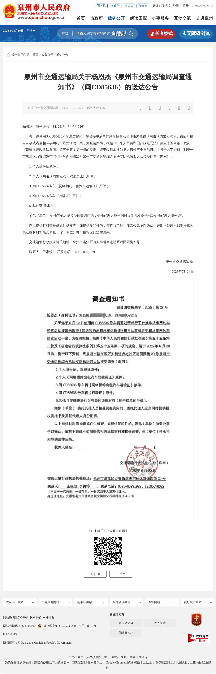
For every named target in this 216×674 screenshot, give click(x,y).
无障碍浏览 (196, 33)
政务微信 (160, 623)
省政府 (115, 5)
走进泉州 (204, 18)
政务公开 (116, 18)
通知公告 (62, 54)
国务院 (101, 5)
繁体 (156, 5)
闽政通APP (126, 633)
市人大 (129, 5)
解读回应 (138, 18)
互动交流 (182, 18)
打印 (95, 574)
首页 (81, 18)
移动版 (165, 5)
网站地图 (48, 618)
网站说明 (9, 618)
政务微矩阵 (126, 623)
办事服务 (160, 18)
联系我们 (35, 618)
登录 (176, 5)
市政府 (96, 18)
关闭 (120, 574)
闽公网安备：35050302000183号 (61, 626)
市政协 (142, 5)
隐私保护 (22, 618)
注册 (186, 5)
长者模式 (160, 33)
